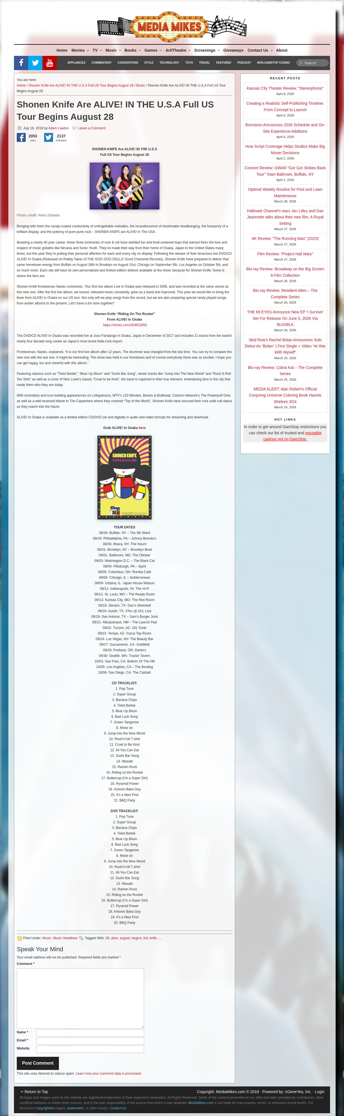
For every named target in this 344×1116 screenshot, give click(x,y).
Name (22, 1032)
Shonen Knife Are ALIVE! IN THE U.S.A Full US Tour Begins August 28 (80, 85)
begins (137, 938)
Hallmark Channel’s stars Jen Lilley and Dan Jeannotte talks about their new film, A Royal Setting (285, 217)
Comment (25, 964)
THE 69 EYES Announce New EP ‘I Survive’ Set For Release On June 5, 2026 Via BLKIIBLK (285, 318)
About (281, 50)
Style (148, 62)
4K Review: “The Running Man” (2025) (285, 238)
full (146, 938)
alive (114, 938)
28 (107, 938)
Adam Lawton (58, 128)
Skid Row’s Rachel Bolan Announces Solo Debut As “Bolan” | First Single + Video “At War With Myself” (285, 346)
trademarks (75, 1108)
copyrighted (44, 1108)
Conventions (128, 62)
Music (114, 50)
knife (153, 938)
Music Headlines (65, 938)
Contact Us (261, 50)
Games (154, 50)
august (125, 938)
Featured (223, 62)
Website (23, 1048)
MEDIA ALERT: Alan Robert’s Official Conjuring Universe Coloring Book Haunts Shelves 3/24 (285, 395)
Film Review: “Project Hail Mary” (285, 254)
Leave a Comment (91, 128)
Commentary (102, 62)
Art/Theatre (179, 50)
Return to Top (36, 1091)
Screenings (207, 50)
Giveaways (233, 50)
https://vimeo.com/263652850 (124, 325)
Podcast (244, 62)
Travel (204, 62)
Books (133, 50)
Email (22, 1040)
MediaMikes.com (230, 1091)
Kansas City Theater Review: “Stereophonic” (285, 88)
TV (98, 50)
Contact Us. (118, 1108)
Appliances (76, 62)
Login (319, 1091)
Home (62, 50)
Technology (169, 62)
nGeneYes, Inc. (298, 1091)
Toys (189, 62)
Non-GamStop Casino (273, 62)
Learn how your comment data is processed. (109, 1074)
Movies (80, 50)
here (142, 428)
